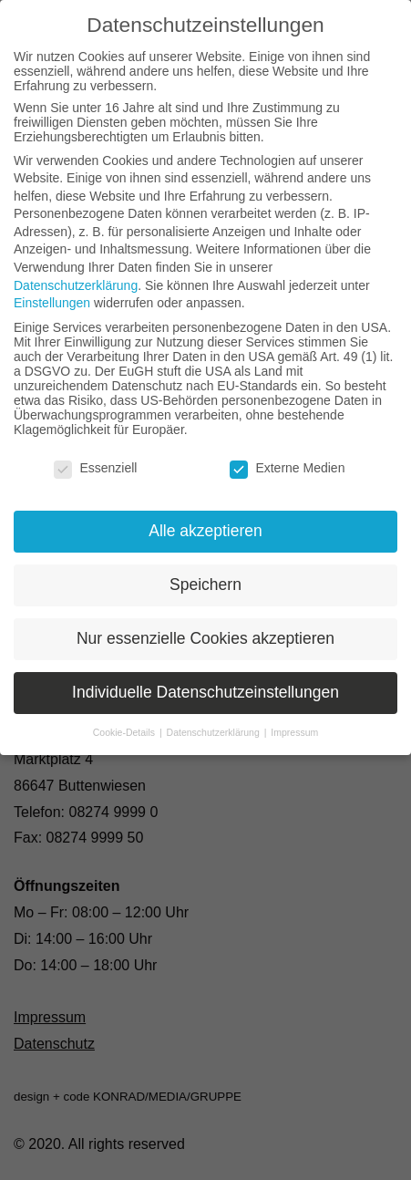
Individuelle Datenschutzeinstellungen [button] (205, 692)
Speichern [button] (205, 584)
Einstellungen (52, 302)
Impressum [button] (294, 732)
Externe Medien (287, 468)
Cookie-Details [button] (125, 732)
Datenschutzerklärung (76, 285)
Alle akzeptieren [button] (205, 531)
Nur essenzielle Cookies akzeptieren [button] (205, 638)
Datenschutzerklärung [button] (214, 732)
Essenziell (95, 468)
